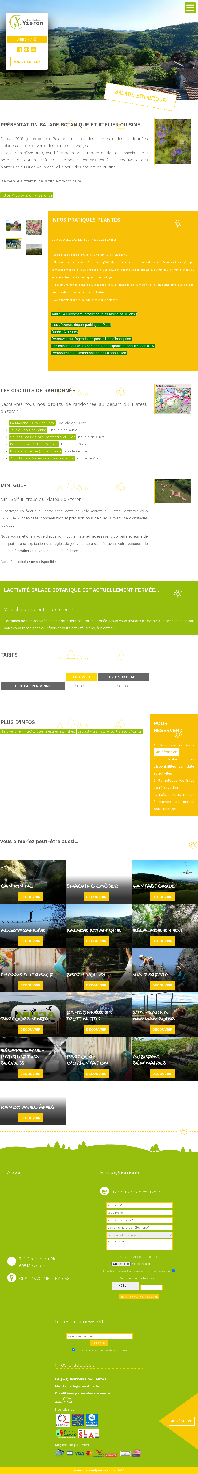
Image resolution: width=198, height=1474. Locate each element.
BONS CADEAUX (27, 62)
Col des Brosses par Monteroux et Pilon (42, 437)
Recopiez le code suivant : (139, 1278)
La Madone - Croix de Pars (32, 423)
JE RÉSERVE (166, 752)
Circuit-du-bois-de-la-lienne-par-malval (42, 458)
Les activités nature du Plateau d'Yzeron (109, 731)
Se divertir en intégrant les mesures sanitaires (38, 731)
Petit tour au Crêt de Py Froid (34, 444)
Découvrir (30, 897)
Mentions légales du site (77, 1386)
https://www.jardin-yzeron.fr (26, 195)
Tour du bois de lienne (28, 430)
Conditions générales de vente (82, 1393)
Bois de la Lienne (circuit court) (35, 451)
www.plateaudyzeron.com (93, 1470)
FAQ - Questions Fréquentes (80, 1379)
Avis (63, 1402)
